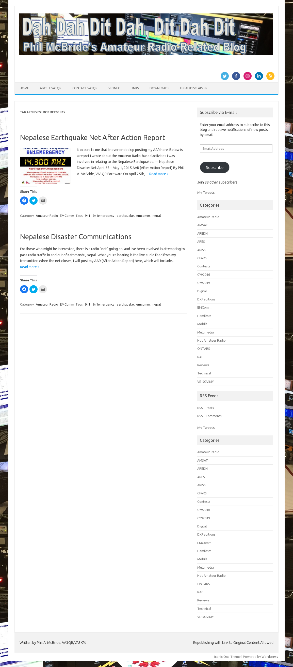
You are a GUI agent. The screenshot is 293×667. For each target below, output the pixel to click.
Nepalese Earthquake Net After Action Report (92, 137)
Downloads (159, 88)
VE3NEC (114, 88)
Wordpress (270, 656)
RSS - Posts (205, 408)
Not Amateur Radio (211, 340)
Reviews (203, 365)
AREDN (202, 233)
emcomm (143, 215)
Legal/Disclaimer (193, 88)
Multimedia (205, 332)
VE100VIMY (205, 381)
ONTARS (203, 348)
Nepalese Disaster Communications (76, 236)
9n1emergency (103, 215)
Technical (204, 373)
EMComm (67, 215)
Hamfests (204, 315)
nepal (157, 215)
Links (135, 88)
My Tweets (206, 192)
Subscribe (214, 167)
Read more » (159, 174)
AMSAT (202, 225)
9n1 (87, 215)
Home (24, 88)
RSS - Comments (209, 416)
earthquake (125, 215)
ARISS (201, 250)
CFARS (202, 258)
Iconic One (222, 656)
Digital (202, 291)
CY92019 (203, 282)
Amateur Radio (47, 215)
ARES (201, 241)
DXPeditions (206, 299)
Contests (203, 266)
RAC (200, 357)
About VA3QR (50, 88)
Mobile (202, 324)
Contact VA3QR (84, 88)
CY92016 (203, 274)
